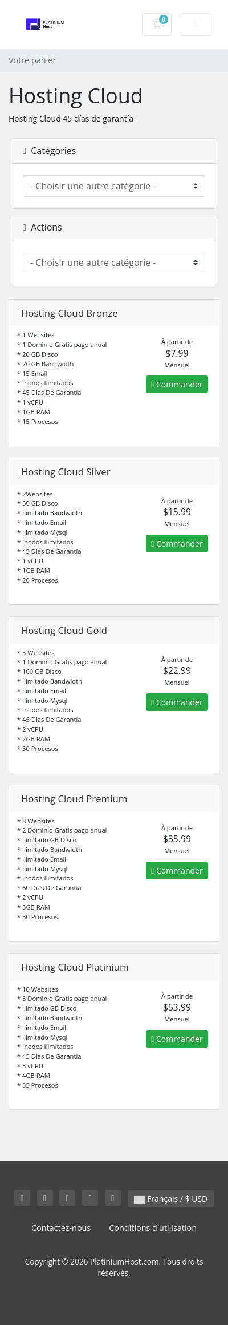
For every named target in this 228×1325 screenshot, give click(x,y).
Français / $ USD (171, 1198)
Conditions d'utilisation (153, 1227)
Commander (176, 384)
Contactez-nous (61, 1227)
